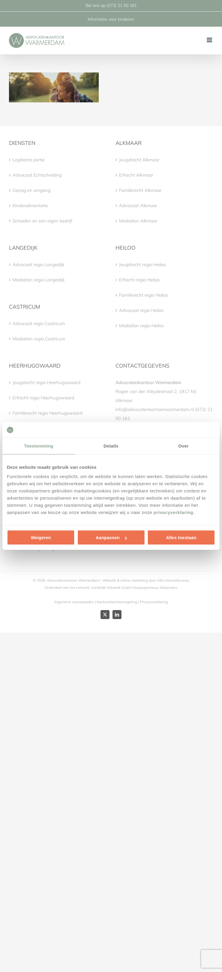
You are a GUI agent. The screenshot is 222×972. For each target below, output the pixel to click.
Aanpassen (111, 537)
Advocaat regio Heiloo (141, 310)
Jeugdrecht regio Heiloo (142, 264)
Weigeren (41, 537)
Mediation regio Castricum (39, 339)
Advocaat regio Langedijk (38, 264)
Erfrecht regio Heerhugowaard (43, 398)
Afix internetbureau (173, 580)
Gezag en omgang (32, 190)
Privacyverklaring (154, 602)
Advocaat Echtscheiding (37, 175)
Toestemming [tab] (38, 445)
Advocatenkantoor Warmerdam (73, 580)
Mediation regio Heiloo (141, 325)
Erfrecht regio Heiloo (139, 280)
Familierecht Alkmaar (140, 190)
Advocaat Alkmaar (138, 205)
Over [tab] (183, 445)
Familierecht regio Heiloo (143, 295)
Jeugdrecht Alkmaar (139, 160)
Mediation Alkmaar (138, 221)
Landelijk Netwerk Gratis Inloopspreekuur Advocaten (134, 587)
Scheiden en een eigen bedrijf (42, 221)
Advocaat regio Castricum (39, 323)
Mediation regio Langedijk (39, 280)
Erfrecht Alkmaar (136, 175)
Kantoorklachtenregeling (117, 602)
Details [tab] (111, 445)
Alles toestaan (181, 537)
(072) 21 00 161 (122, 5)
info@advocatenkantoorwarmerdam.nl (154, 409)
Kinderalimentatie (30, 205)
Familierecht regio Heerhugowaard (48, 413)
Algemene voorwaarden (74, 602)
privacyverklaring (173, 512)
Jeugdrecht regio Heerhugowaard (46, 382)
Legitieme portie (29, 160)
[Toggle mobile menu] (210, 40)
